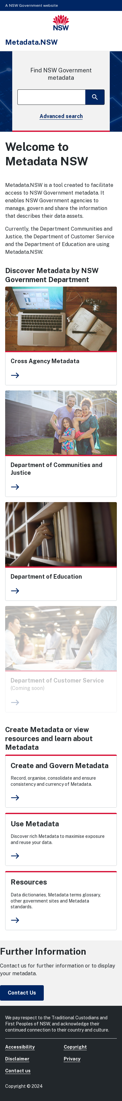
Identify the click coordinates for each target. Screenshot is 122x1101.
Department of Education (46, 576)
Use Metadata (35, 824)
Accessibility (20, 1047)
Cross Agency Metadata (45, 361)
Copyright (75, 1047)
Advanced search (61, 116)
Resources (29, 882)
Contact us (18, 1070)
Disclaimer (17, 1058)
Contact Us (22, 993)
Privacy (72, 1058)
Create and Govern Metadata (59, 765)
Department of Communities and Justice (56, 469)
